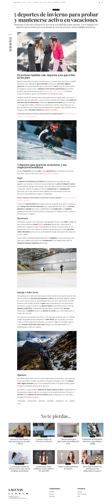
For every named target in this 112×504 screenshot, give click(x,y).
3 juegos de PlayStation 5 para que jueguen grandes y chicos (19, 441)
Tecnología (56, 2)
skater (40, 224)
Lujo (41, 2)
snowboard (72, 400)
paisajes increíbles (51, 110)
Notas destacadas (82, 494)
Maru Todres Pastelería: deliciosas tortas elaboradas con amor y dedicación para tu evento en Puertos (92, 470)
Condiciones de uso (13, 498)
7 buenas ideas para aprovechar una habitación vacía (68, 441)
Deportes (29, 2)
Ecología (35, 2)
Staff (78, 496)
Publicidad (51, 496)
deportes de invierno (50, 173)
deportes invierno (21, 400)
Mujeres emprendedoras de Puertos (68, 467)
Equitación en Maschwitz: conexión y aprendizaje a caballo (92, 441)
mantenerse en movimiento (53, 91)
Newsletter (52, 491)
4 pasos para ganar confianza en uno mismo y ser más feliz (43, 468)
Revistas (79, 491)
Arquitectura (17, 2)
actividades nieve (59, 400)
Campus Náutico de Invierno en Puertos (44, 440)
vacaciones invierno (32, 400)
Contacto (51, 494)
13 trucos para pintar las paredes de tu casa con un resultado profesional (19, 468)
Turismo (63, 2)
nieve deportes (50, 400)
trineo (19, 403)
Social (50, 2)
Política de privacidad (22, 498)
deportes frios (42, 400)
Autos (23, 2)
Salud (45, 2)
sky (66, 400)
